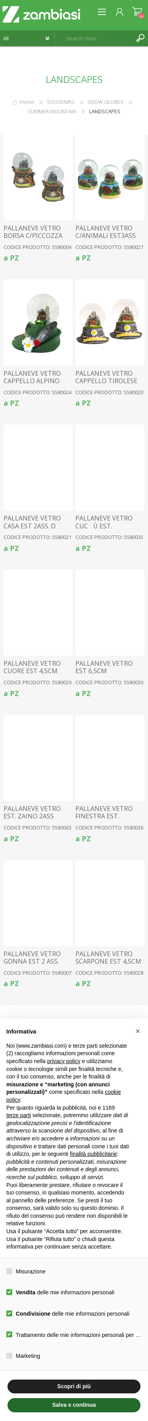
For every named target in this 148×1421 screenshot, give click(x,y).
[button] (137, 1031)
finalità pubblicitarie (93, 1154)
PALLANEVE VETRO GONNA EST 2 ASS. (32, 957)
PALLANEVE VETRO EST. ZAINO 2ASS (32, 812)
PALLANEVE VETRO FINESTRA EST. (104, 812)
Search (140, 38)
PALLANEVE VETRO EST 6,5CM (104, 667)
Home (27, 101)
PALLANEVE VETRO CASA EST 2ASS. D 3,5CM (32, 526)
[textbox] (93, 38)
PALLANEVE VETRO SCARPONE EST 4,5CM (108, 957)
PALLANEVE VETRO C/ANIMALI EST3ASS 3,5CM (105, 236)
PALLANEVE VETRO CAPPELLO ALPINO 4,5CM (32, 381)
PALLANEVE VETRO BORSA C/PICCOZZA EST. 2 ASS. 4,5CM (33, 236)
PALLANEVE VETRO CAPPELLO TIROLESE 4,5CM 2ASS (106, 381)
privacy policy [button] (64, 1061)
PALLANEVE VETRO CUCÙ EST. (104, 522)
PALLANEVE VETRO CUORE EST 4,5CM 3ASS (32, 671)
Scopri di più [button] (74, 1386)
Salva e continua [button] (74, 1405)
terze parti (18, 1115)
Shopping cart (137, 12)
